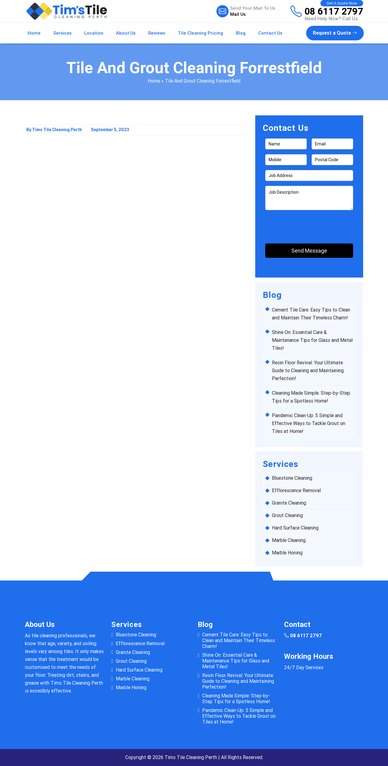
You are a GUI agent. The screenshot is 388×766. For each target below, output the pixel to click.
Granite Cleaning (289, 503)
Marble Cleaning (289, 540)
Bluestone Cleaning (292, 478)
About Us (125, 33)
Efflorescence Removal (296, 490)
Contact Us (270, 33)
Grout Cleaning (287, 515)
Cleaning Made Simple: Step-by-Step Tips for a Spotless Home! (236, 698)
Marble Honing (287, 553)
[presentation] (300, 224)
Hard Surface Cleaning (295, 528)
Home (34, 33)
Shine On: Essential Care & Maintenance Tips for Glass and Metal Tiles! (312, 340)
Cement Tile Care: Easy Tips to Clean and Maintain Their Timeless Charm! (238, 640)
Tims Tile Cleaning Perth (191, 757)
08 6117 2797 (334, 11)
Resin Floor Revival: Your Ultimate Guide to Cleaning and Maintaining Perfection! (308, 370)
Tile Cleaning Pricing (200, 33)
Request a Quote (335, 33)
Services (62, 33)
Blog (241, 33)
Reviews (156, 33)
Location (93, 33)
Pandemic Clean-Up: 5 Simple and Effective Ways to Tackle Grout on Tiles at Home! (308, 423)
